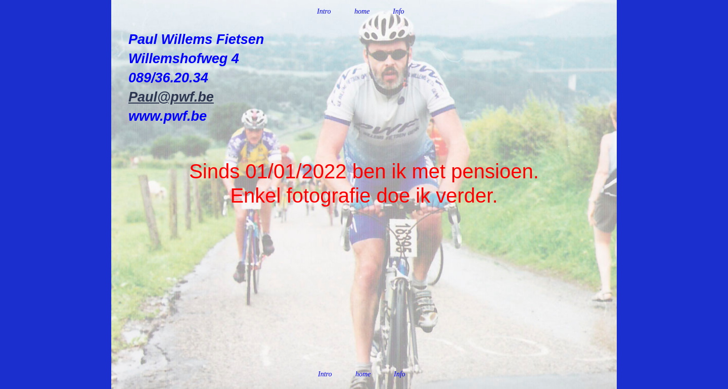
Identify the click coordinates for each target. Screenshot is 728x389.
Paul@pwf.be (171, 97)
